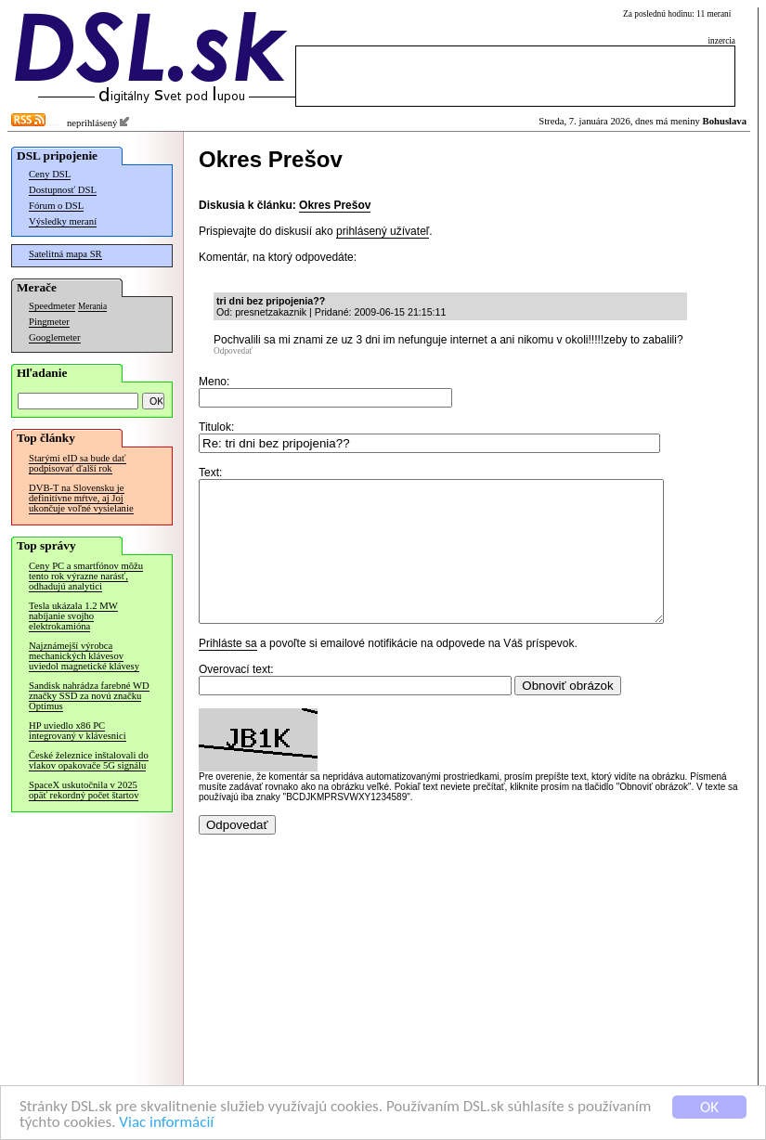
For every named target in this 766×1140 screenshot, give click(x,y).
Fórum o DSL (56, 206)
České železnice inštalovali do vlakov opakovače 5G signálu (89, 760)
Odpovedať (233, 351)
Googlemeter (55, 337)
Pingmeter (49, 322)
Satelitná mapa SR (65, 254)
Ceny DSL (50, 174)
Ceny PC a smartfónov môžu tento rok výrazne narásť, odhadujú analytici (86, 576)
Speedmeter (52, 306)
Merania (92, 306)
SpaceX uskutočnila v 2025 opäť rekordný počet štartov (83, 790)
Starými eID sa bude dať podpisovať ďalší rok (77, 463)
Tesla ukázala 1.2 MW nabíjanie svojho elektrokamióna (73, 616)
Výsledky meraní (63, 221)
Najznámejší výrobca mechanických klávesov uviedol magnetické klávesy (84, 656)
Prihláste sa (228, 671)
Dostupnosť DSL (63, 190)
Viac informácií (166, 1123)
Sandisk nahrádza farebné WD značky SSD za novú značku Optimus (89, 695)
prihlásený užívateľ (382, 231)
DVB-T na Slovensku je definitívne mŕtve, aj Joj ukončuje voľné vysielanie (81, 498)
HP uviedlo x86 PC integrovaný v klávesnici (77, 730)
